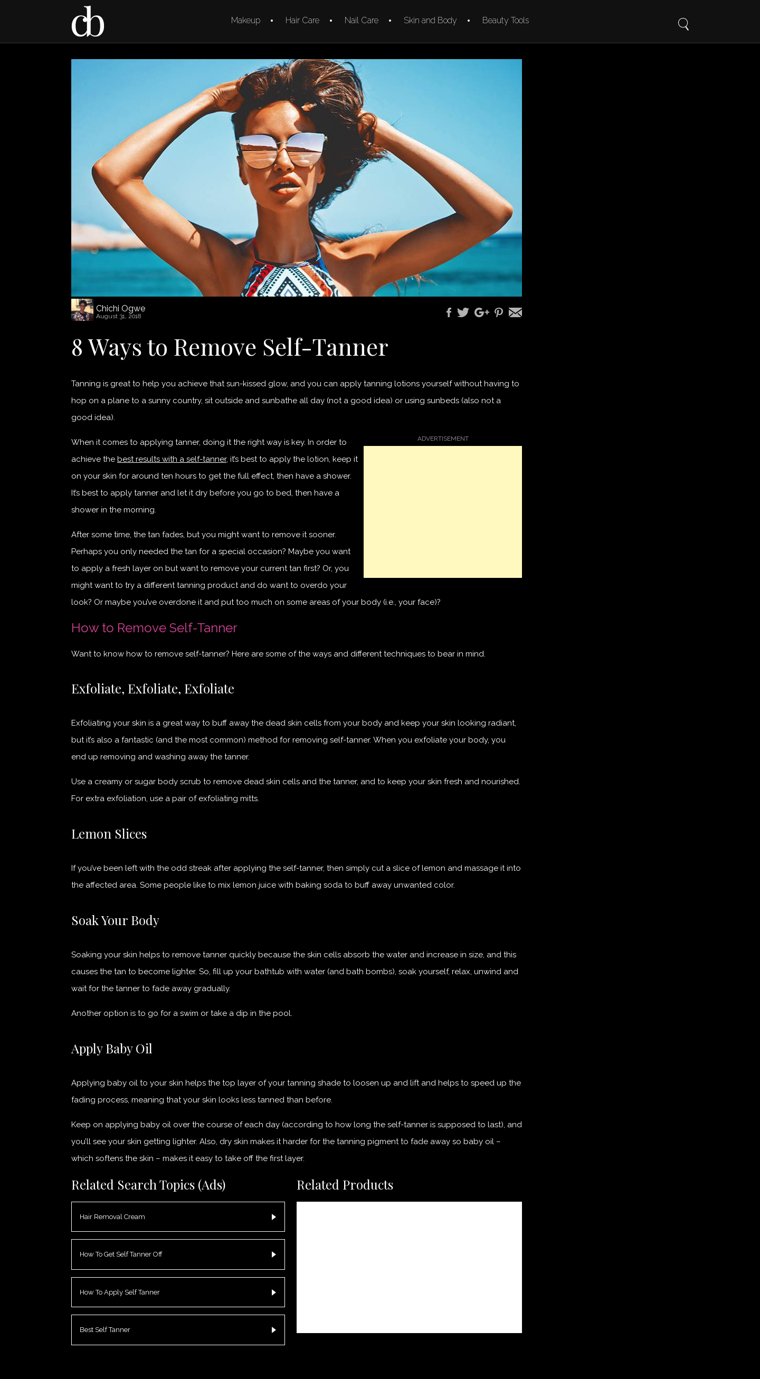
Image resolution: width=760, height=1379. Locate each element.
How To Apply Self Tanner (120, 1292)
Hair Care (302, 20)
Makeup (245, 20)
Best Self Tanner (105, 1330)
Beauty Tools (505, 20)
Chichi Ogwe (120, 308)
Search (683, 17)
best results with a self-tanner (171, 459)
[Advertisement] (443, 512)
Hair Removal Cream (112, 1217)
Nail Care (361, 20)
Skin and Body (430, 20)
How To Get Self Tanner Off (121, 1254)
